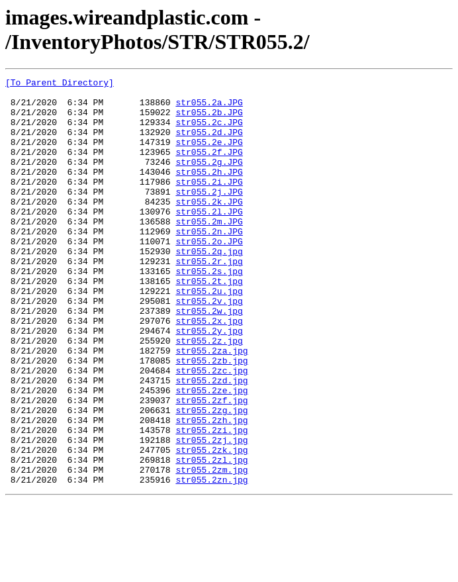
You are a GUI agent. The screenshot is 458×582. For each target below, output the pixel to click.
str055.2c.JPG (208, 132)
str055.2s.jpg (208, 310)
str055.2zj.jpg (211, 513)
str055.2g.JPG (208, 179)
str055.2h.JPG (208, 191)
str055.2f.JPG (208, 167)
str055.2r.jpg (208, 299)
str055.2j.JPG (208, 215)
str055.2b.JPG (208, 120)
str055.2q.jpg (208, 287)
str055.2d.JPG (208, 144)
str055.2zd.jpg (211, 442)
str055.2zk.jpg (211, 525)
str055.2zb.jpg (211, 418)
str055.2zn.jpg (211, 561)
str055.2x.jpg (208, 370)
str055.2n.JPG (208, 263)
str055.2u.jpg (208, 334)
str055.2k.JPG (208, 227)
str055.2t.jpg (208, 322)
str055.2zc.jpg (211, 430)
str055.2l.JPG (208, 239)
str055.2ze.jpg (211, 454)
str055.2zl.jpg (211, 537)
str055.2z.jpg (208, 394)
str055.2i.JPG (208, 203)
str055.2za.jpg (211, 406)
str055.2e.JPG (208, 156)
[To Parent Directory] (59, 84)
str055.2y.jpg (208, 382)
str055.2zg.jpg (211, 477)
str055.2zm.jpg (211, 549)
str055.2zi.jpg (211, 501)
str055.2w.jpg (208, 358)
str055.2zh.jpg (211, 489)
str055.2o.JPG (208, 275)
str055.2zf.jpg (211, 465)
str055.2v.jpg (208, 346)
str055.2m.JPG (208, 251)
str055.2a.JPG (208, 108)
